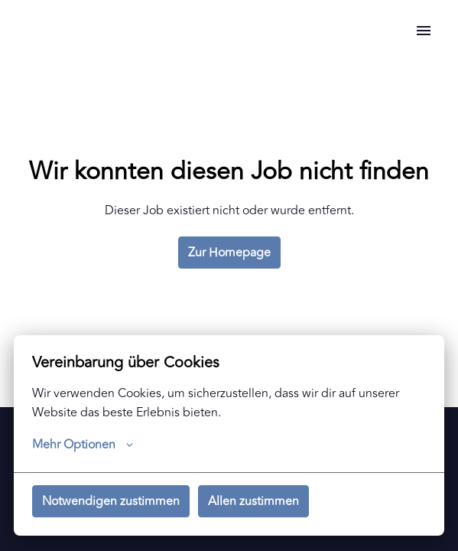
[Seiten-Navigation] (424, 30)
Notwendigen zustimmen (111, 501)
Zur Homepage (229, 252)
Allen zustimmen (253, 501)
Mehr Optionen (82, 444)
